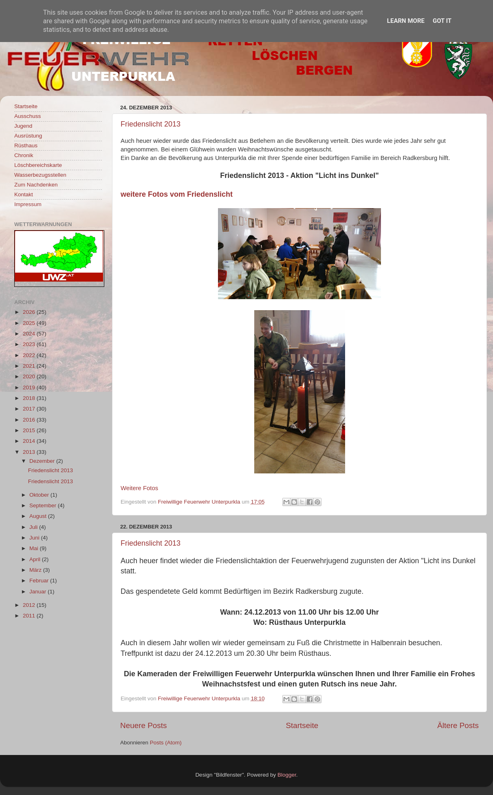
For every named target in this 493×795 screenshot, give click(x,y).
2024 (30, 334)
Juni (35, 538)
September (43, 505)
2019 (30, 387)
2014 (30, 441)
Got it (442, 20)
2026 (30, 312)
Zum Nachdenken (36, 185)
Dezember (42, 461)
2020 (30, 376)
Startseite (302, 725)
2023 (30, 344)
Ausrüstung (28, 136)
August (38, 516)
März (36, 570)
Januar (38, 591)
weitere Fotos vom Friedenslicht (177, 194)
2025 (30, 323)
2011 (30, 616)
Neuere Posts (143, 725)
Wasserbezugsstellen (40, 175)
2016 (30, 420)
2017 (30, 409)
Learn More (406, 20)
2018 (30, 398)
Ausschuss (27, 116)
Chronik (23, 155)
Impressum (28, 204)
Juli (34, 527)
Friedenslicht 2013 (150, 124)
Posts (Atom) (166, 742)
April (35, 559)
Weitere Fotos (139, 488)
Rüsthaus (25, 145)
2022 (30, 355)
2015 (30, 430)
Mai (34, 548)
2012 (30, 605)
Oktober (40, 495)
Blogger (286, 775)
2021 (30, 366)
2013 (30, 452)
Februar (39, 580)
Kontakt (23, 194)
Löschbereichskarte (38, 165)
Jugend (23, 126)
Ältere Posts (458, 725)
